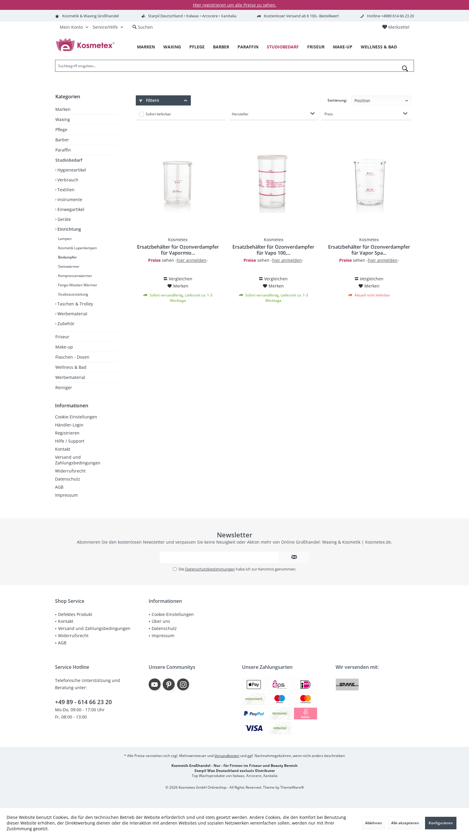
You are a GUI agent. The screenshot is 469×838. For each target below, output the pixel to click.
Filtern (149, 100)
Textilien (65, 189)
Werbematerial (71, 313)
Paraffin (63, 150)
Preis (329, 114)
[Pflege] (197, 47)
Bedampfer (67, 257)
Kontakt (62, 449)
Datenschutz (67, 479)
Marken (63, 109)
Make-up (64, 347)
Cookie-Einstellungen (76, 417)
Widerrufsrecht (70, 471)
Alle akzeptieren (405, 822)
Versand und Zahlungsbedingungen (77, 460)
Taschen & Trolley (74, 304)
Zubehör (65, 323)
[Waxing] (172, 47)
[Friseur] (316, 47)
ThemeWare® (292, 787)
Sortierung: (337, 100)
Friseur (62, 337)
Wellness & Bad (70, 367)
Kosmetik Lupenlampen (77, 247)
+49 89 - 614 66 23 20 (83, 702)
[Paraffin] (248, 47)
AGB (59, 487)
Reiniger (63, 387)
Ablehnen (373, 822)
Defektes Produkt (75, 614)
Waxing (62, 119)
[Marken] (146, 47)
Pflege (61, 129)
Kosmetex (178, 239)
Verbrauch (67, 180)
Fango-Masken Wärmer (77, 285)
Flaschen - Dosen (72, 357)
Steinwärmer (68, 266)
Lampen (64, 238)
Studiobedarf (68, 160)
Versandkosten (226, 755)
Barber (62, 140)
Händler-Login (69, 425)
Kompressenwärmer (74, 275)
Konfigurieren (441, 822)
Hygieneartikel (71, 170)
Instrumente (69, 199)
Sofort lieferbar (158, 114)
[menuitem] (395, 27)
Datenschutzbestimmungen (210, 569)
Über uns (161, 621)
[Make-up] (343, 47)
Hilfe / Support (69, 441)
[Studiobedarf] (283, 47)
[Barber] (221, 47)
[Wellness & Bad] (379, 47)
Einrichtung (68, 229)
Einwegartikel (70, 209)
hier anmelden (191, 260)
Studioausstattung (72, 294)
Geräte (63, 219)
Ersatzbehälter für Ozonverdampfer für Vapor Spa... (369, 250)
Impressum (66, 495)
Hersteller (240, 114)
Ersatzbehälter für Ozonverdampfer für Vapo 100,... (273, 250)
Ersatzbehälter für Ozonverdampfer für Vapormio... (178, 250)
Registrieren (67, 433)
